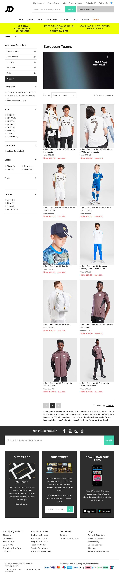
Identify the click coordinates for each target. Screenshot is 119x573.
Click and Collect (39, 538)
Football (64, 19)
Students (7, 535)
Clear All (11, 79)
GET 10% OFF (95, 27)
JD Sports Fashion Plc (70, 538)
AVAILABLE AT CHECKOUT (23, 28)
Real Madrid (21, 57)
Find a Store (53, 3)
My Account (38, 3)
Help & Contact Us (39, 541)
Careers (63, 535)
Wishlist (89, 3)
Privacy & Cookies (96, 538)
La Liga (21, 62)
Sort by (46, 95)
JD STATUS (8, 545)
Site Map (92, 548)
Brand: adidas (21, 51)
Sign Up (109, 440)
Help (64, 3)
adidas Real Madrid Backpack (57, 324)
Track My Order (38, 545)
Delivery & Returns (39, 535)
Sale (21, 73)
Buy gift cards (21, 504)
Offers (96, 19)
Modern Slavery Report (98, 551)
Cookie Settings (95, 545)
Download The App (12, 548)
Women (30, 19)
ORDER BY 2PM (59, 28)
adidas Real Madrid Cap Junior (57, 266)
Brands (85, 19)
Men (21, 19)
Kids (40, 19)
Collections (51, 19)
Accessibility (93, 541)
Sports (75, 19)
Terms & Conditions (97, 535)
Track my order (76, 3)
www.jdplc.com (12, 566)
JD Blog (6, 551)
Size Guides (8, 538)
